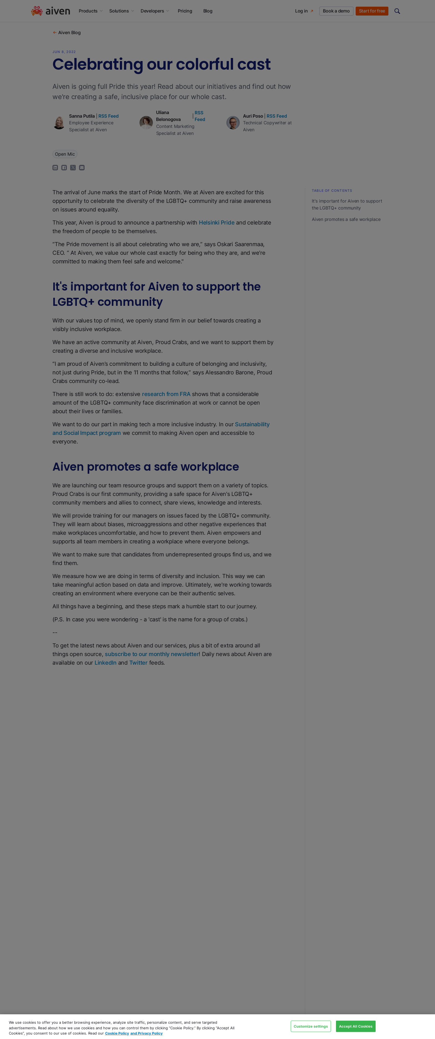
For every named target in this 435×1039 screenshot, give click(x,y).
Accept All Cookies (356, 1026)
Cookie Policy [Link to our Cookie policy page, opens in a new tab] (117, 1033)
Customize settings (311, 1026)
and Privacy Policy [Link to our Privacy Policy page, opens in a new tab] (146, 1033)
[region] (217, 1026)
